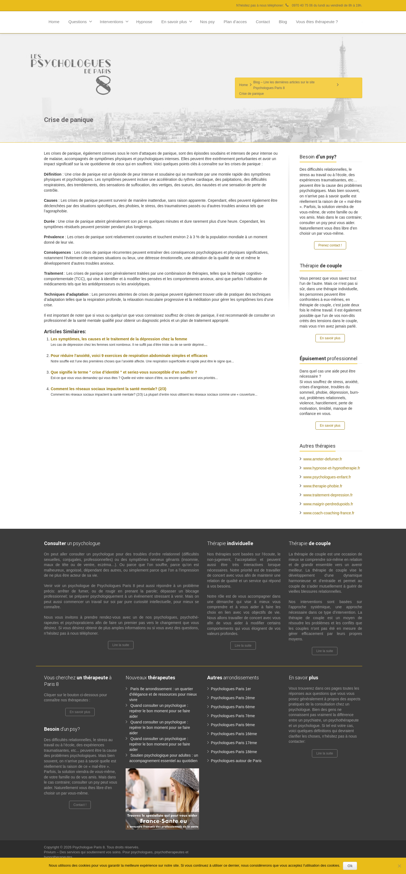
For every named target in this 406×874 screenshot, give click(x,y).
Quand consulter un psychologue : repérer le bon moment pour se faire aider (159, 711)
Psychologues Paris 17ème (234, 743)
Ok (350, 866)
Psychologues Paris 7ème (233, 716)
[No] (399, 866)
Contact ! (79, 805)
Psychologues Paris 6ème (233, 707)
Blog (283, 21)
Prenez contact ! (330, 245)
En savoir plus (176, 21)
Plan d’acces (235, 21)
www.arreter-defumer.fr (322, 459)
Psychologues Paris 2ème (233, 698)
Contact (263, 21)
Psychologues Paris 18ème (234, 752)
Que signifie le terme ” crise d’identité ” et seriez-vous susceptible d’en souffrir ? (124, 372)
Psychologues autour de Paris (236, 761)
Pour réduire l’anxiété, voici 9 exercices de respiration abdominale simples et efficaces (129, 355)
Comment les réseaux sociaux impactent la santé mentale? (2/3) (108, 389)
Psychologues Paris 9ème (233, 725)
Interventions (114, 21)
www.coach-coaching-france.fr (329, 513)
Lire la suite (120, 645)
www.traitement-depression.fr (328, 495)
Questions (80, 21)
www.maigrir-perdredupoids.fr (328, 504)
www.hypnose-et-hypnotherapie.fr (331, 468)
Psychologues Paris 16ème (234, 734)
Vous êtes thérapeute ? (317, 21)
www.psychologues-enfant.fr (327, 477)
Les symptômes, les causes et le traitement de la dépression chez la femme (119, 339)
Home (54, 21)
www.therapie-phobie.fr (322, 486)
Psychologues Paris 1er (231, 689)
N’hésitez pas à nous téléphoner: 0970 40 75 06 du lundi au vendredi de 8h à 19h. (299, 5)
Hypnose (144, 21)
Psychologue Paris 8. (89, 847)
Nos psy (207, 21)
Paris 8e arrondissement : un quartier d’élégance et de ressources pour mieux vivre (163, 694)
